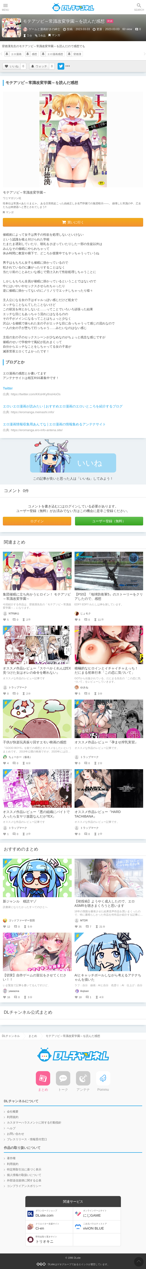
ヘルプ (11, 1128)
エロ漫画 (16, 54)
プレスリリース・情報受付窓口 (27, 1139)
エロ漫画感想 (55, 54)
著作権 (11, 1158)
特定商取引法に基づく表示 (24, 1169)
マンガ (56, 35)
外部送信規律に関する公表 (24, 1180)
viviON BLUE (101, 1226)
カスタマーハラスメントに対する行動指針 (34, 1122)
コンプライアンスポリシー (24, 1186)
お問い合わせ (15, 1133)
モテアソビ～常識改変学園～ (24, 192)
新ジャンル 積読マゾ (19, 901)
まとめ (32, 1036)
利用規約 (12, 1117)
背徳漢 (77, 54)
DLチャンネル (73, 7)
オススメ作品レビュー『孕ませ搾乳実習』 (106, 742)
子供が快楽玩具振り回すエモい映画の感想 (34, 742)
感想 (34, 54)
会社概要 (12, 1111)
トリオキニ (54, 1239)
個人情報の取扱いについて (24, 1175)
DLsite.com (54, 1213)
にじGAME (101, 1213)
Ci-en (54, 1226)
